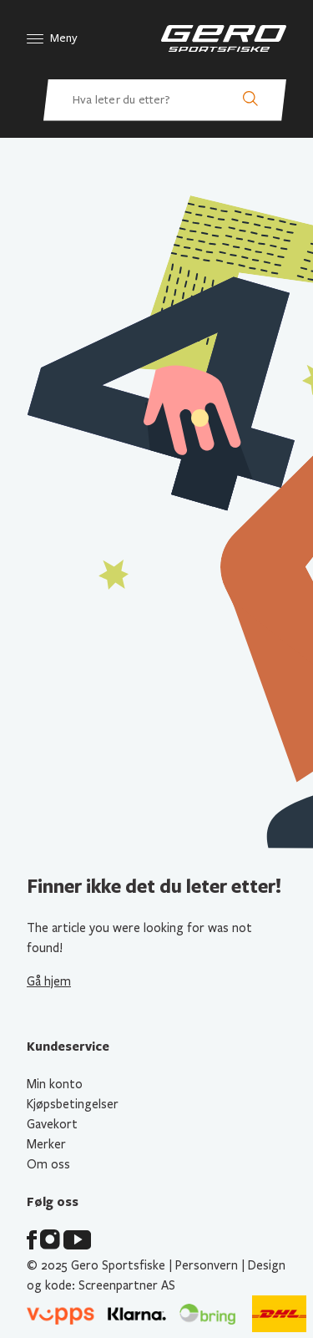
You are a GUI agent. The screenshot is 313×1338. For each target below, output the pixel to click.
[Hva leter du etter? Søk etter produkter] (164, 100)
